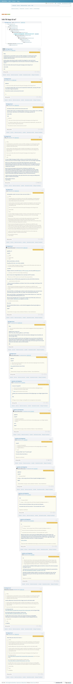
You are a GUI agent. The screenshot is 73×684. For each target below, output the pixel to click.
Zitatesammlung (24, 5)
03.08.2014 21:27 (11, 634)
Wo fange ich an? (9, 49)
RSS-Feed (31, 8)
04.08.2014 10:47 (18, 382)
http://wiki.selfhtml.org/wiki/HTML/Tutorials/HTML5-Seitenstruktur (18, 610)
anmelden (20, 74)
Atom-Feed (27, 8)
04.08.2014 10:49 (27, 411)
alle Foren (8, 74)
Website (20, 270)
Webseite (37, 270)
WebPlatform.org (17, 298)
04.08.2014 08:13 (23, 355)
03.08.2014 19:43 (16, 589)
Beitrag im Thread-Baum (35, 74)
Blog (18, 1)
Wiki (10, 1)
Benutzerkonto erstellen (27, 74)
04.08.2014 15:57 (20, 439)
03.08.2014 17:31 (9, 80)
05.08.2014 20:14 (27, 554)
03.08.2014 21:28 (11, 191)
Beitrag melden (5, 71)
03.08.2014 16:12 (8, 50)
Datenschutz (23, 682)
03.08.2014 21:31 (11, 105)
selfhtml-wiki (13, 50)
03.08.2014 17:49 (11, 137)
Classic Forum (33, 682)
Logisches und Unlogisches (16, 381)
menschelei (23, 382)
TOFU (16, 263)
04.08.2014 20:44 (27, 520)
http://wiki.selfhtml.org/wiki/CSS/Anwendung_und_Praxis (16, 613)
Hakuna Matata (24, 540)
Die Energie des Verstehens (11, 682)
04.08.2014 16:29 (24, 494)
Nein (11, 366)
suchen (29, 5)
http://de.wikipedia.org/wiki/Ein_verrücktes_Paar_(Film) (35, 570)
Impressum (19, 682)
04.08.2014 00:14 (20, 247)
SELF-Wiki (26, 298)
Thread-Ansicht (22, 8)
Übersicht (14, 5)
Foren (18, 5)
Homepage (26, 270)
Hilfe (32, 5)
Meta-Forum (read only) (15, 8)
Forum (13, 1)
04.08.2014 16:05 (30, 468)
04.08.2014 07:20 (14, 322)
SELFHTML (4, 1)
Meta (4, 49)
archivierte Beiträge (36, 8)
